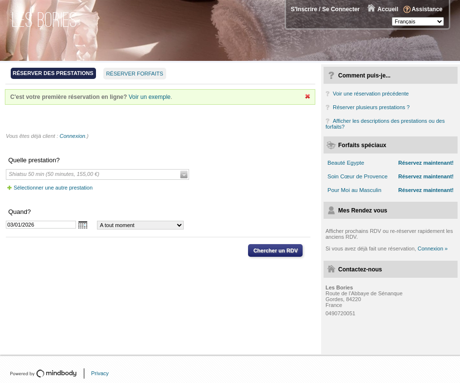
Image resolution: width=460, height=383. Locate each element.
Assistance (427, 9)
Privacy (100, 373)
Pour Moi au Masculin (354, 190)
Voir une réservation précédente (371, 93)
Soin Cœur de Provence (357, 176)
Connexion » (433, 248)
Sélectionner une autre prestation (53, 188)
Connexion (72, 136)
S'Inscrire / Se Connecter (325, 9)
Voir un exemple (150, 97)
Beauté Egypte (345, 163)
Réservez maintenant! (426, 163)
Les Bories (44, 19)
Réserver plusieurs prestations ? (371, 107)
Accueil (388, 9)
